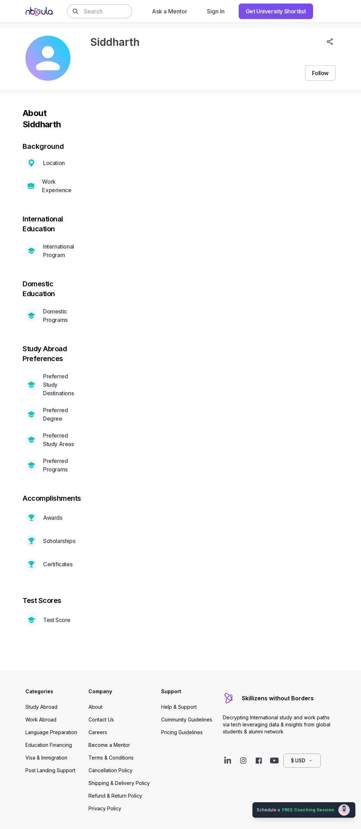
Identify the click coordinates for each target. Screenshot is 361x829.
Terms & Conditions (111, 758)
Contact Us (101, 720)
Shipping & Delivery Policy (119, 783)
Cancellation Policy (110, 770)
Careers (97, 732)
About (95, 707)
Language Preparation (51, 732)
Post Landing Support (50, 770)
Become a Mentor (109, 745)
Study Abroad (41, 707)
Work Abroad (40, 720)
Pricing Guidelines (182, 732)
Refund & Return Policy (115, 796)
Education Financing (48, 745)
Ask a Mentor (169, 11)
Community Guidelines (186, 720)
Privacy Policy (104, 808)
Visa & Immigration (46, 758)
